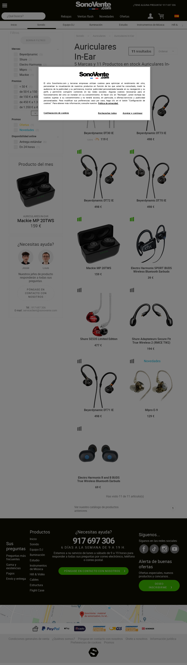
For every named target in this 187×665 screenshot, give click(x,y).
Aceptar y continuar (132, 113)
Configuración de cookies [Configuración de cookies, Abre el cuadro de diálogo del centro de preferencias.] (56, 113)
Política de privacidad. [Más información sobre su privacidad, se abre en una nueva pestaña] (108, 103)
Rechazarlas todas (107, 113)
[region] (94, 93)
